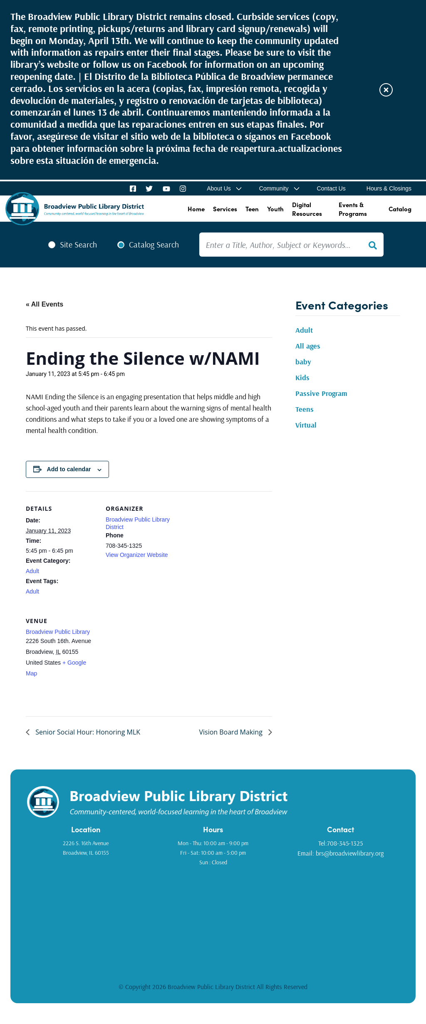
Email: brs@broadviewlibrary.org (340, 853)
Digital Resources (307, 209)
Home (196, 208)
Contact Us (331, 188)
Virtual (306, 425)
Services (225, 208)
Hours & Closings (389, 188)
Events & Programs (353, 209)
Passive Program (321, 393)
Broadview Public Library (58, 631)
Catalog (400, 208)
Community (274, 188)
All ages (307, 346)
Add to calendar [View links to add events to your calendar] (69, 469)
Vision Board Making (231, 732)
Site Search (78, 244)
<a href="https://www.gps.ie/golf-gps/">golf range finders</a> (213, 918)
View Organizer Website (137, 555)
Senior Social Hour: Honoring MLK (87, 732)
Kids (302, 377)
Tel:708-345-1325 (340, 843)
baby (303, 361)
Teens (304, 409)
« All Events (44, 304)
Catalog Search (154, 244)
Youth (275, 208)
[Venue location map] (149, 661)
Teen (252, 208)
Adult (32, 571)
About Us (219, 188)
